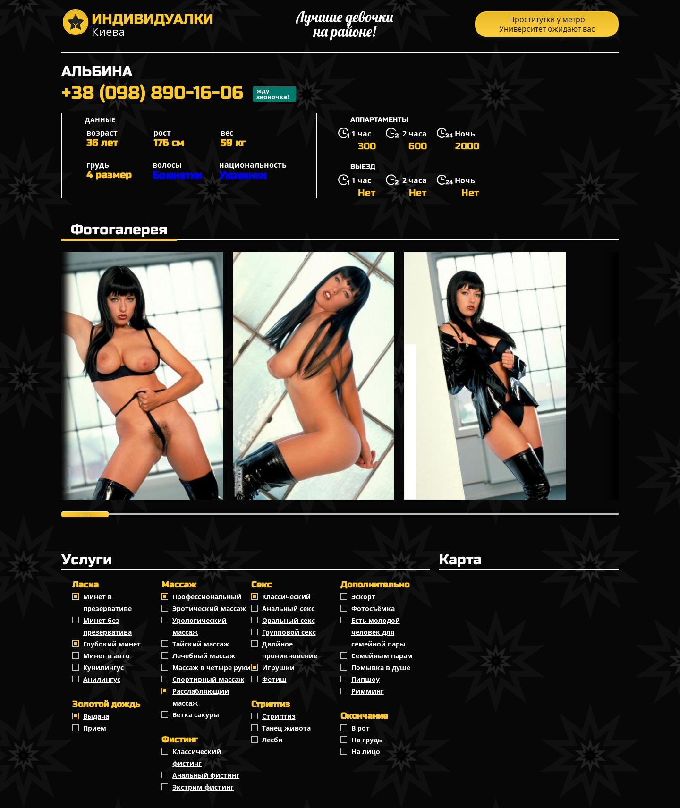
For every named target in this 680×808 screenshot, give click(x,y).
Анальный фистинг (205, 775)
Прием (94, 727)
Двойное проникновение (289, 649)
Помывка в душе (380, 667)
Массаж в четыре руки (211, 667)
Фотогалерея (119, 229)
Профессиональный (206, 596)
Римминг (367, 691)
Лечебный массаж (203, 655)
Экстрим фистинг (203, 786)
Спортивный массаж (208, 679)
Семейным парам (382, 655)
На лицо (365, 751)
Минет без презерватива (107, 626)
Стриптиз (279, 716)
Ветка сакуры (195, 714)
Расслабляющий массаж (200, 697)
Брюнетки (177, 175)
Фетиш (274, 679)
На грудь (366, 739)
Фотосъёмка (373, 608)
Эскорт (363, 596)
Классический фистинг (196, 757)
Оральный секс (288, 620)
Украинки (243, 175)
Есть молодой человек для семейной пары (378, 632)
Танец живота (286, 727)
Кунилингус (103, 667)
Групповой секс (289, 632)
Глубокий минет (112, 643)
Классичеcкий (286, 596)
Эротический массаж (209, 608)
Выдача (96, 716)
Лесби (272, 739)
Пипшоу (365, 679)
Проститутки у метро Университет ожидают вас (547, 24)
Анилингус (101, 679)
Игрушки (278, 667)
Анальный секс (288, 608)
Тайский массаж (200, 643)
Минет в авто (106, 655)
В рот (360, 727)
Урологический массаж (199, 626)
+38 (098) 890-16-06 (178, 94)
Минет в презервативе (107, 602)
